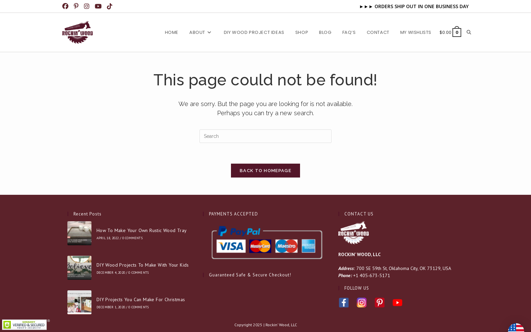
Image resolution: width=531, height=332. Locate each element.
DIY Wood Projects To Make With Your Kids (143, 265)
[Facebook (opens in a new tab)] (67, 6)
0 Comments (132, 238)
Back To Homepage (265, 170)
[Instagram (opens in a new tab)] (87, 6)
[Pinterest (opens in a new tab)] (77, 6)
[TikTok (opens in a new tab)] (110, 6)
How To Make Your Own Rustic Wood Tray (142, 230)
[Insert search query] (265, 136)
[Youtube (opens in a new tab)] (99, 6)
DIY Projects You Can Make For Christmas (141, 299)
